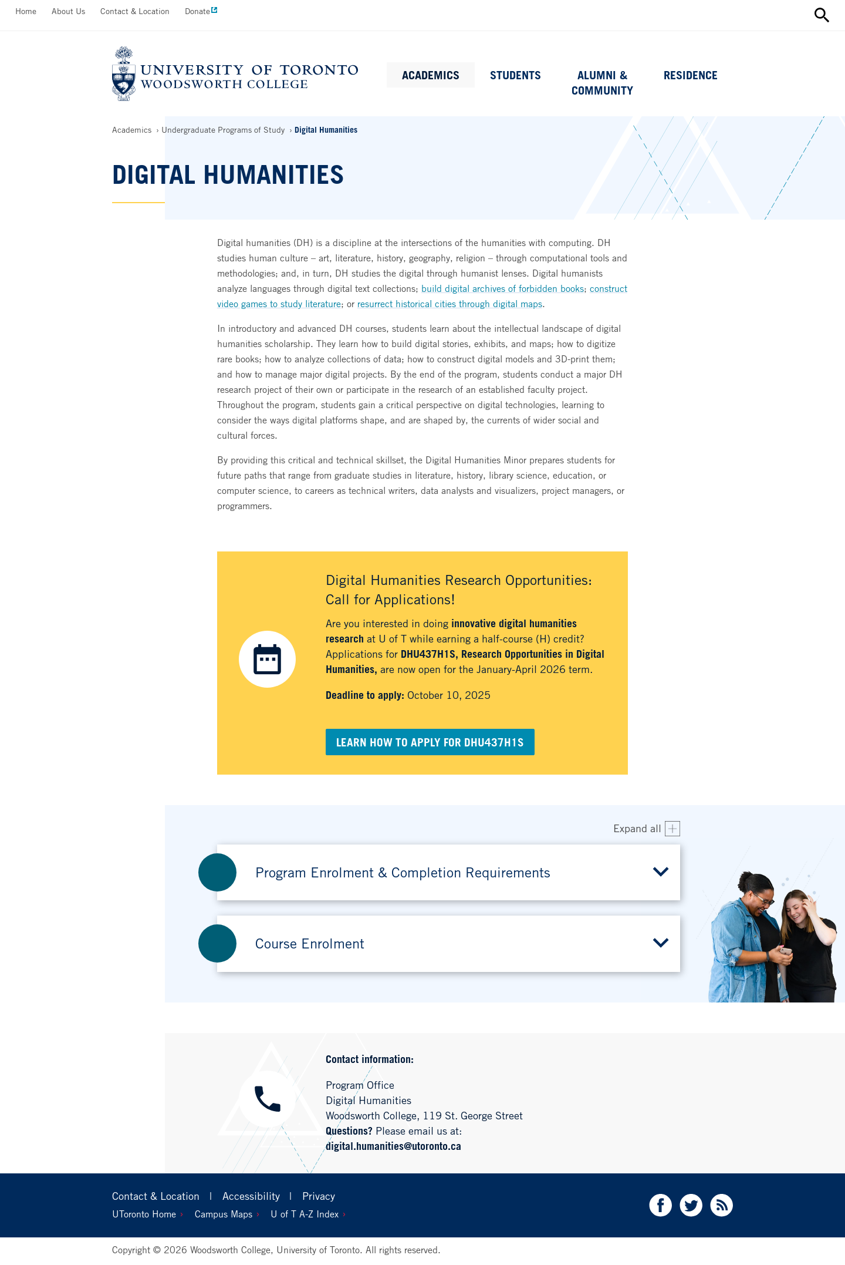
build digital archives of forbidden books (502, 288)
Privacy (318, 1195)
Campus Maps (223, 1214)
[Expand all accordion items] (647, 828)
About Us (68, 11)
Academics (430, 75)
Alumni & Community (602, 82)
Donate (197, 11)
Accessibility (251, 1195)
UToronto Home (144, 1214)
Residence (691, 75)
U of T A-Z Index (305, 1214)
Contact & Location (135, 11)
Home (25, 11)
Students (515, 75)
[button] (449, 872)
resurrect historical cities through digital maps (449, 303)
